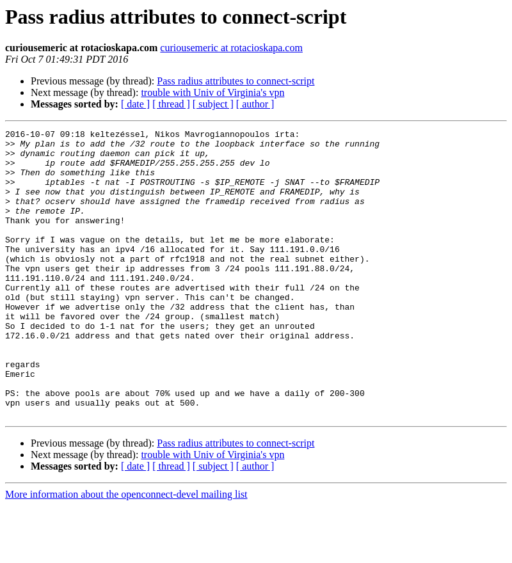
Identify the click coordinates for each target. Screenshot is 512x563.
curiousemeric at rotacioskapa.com (231, 47)
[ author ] (255, 104)
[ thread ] (171, 104)
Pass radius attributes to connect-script (235, 80)
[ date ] (135, 104)
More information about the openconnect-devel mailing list (126, 551)
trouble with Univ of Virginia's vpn (212, 92)
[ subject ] (213, 104)
